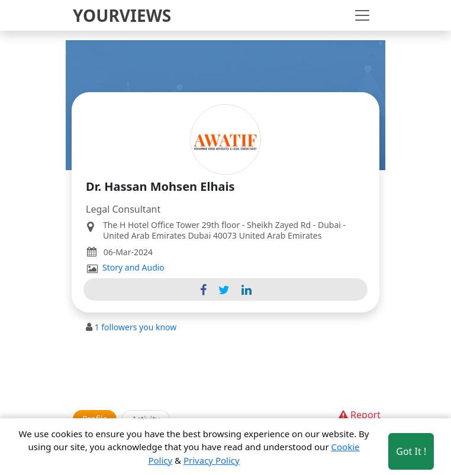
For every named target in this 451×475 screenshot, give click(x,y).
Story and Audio (133, 267)
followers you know (136, 327)
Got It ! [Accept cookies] (411, 451)
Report (358, 414)
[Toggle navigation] (362, 15)
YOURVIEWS (122, 15)
